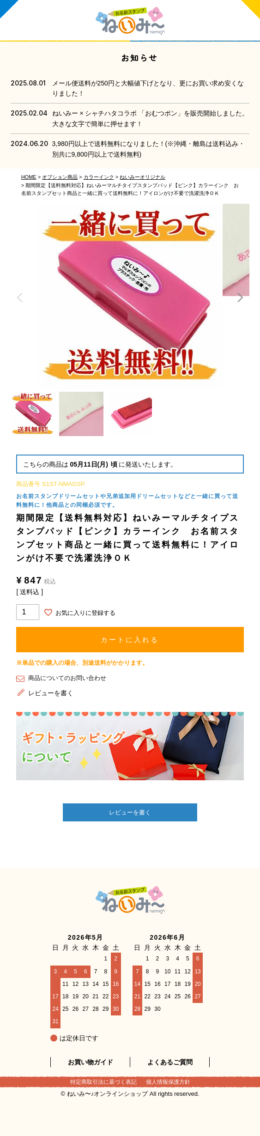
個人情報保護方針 (168, 1082)
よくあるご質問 (170, 1062)
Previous (20, 297)
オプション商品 (60, 177)
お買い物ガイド (90, 1062)
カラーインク (99, 177)
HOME (28, 177)
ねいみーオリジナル (142, 177)
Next (240, 297)
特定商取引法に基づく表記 (103, 1082)
